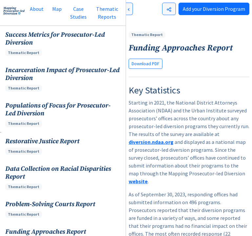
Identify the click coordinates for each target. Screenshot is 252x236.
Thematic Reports (107, 13)
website (138, 181)
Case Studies (78, 13)
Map (57, 9)
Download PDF (145, 64)
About (37, 9)
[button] (63, 43)
